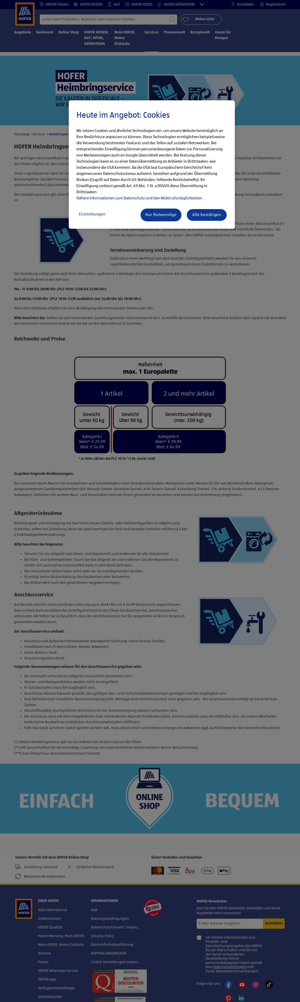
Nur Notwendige (161, 215)
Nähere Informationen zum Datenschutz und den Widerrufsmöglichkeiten (139, 198)
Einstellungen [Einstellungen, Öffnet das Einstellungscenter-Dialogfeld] (92, 214)
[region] (152, 164)
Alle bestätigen (206, 215)
